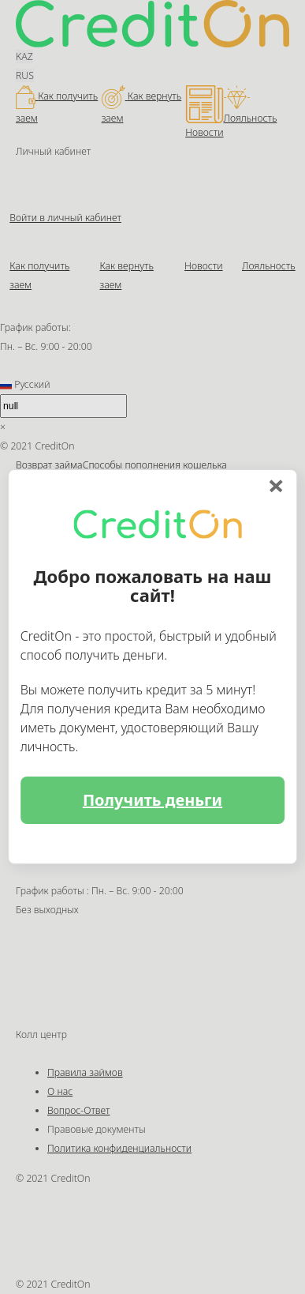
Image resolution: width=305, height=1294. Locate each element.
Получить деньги (152, 800)
